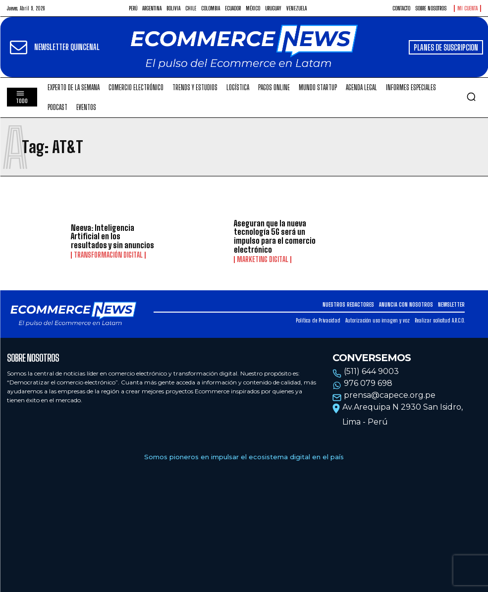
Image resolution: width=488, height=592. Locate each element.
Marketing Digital (262, 259)
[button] (471, 97)
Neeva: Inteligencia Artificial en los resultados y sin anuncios (112, 236)
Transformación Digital (108, 255)
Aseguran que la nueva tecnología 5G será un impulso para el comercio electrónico (275, 236)
